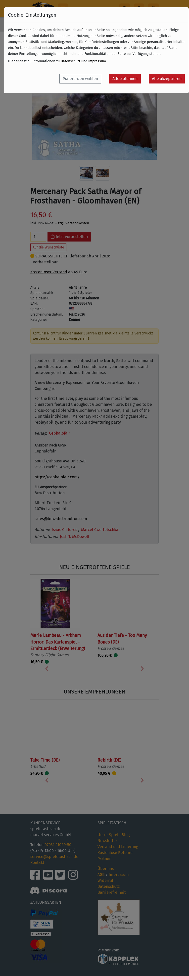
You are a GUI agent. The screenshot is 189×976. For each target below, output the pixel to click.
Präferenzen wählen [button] (80, 78)
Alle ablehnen (125, 78)
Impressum (97, 61)
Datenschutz (70, 61)
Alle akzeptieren (167, 78)
